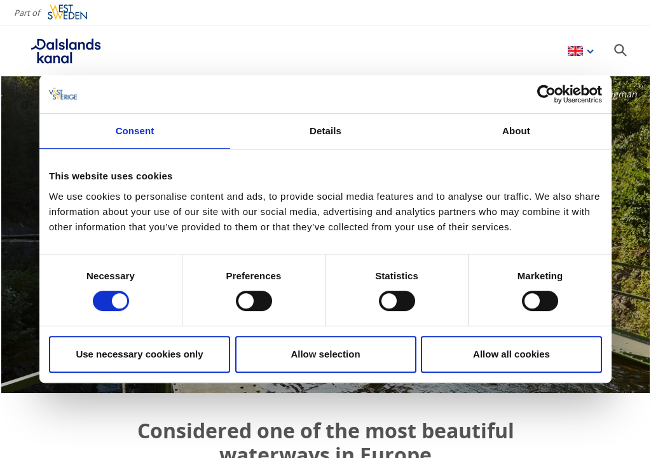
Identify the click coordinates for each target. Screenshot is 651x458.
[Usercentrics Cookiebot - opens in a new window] (546, 94)
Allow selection (325, 354)
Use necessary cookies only (139, 354)
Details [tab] (325, 130)
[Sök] (620, 50)
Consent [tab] (135, 130)
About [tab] (516, 130)
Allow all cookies (511, 354)
